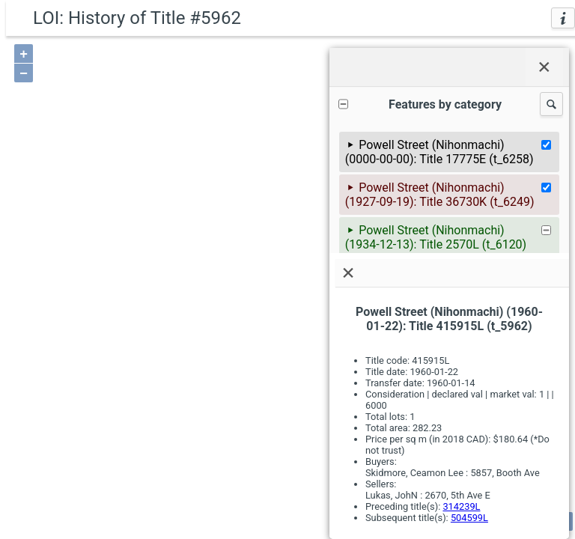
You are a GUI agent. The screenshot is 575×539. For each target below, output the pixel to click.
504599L (469, 517)
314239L (461, 506)
